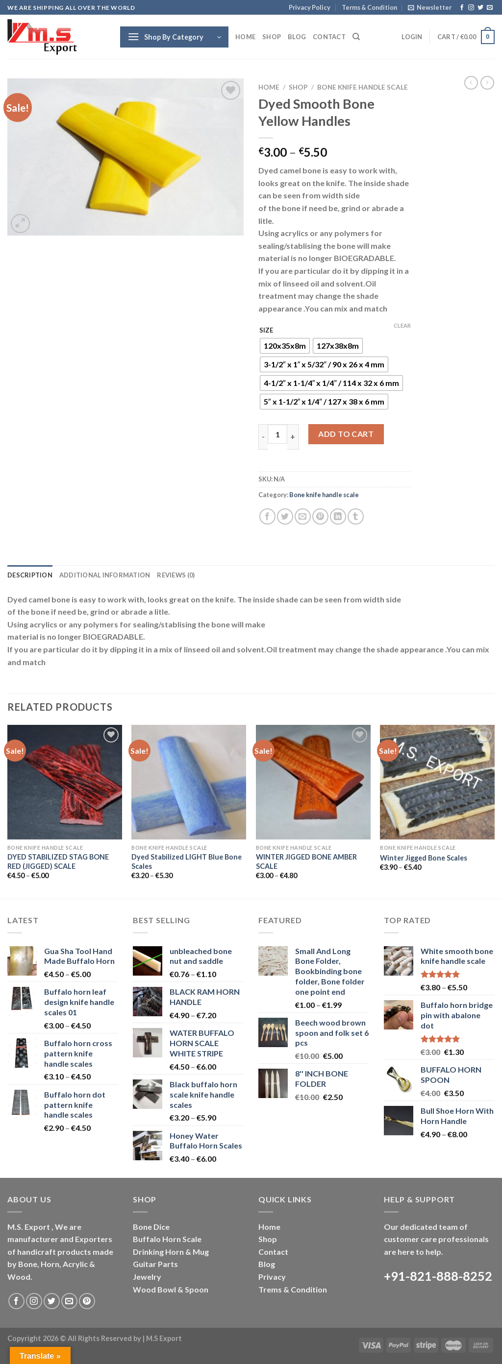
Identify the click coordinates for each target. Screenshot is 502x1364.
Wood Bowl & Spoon (170, 1289)
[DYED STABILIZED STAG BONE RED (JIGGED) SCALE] (64, 782)
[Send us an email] (490, 7)
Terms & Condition (369, 7)
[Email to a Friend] (303, 516)
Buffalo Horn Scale (167, 1239)
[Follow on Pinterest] (87, 1301)
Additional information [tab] (105, 575)
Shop (271, 37)
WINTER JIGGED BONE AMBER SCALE (306, 861)
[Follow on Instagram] (471, 7)
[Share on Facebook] (267, 516)
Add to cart (346, 433)
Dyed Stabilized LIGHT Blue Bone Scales (186, 861)
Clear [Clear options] (402, 325)
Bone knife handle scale (362, 87)
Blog (297, 37)
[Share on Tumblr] (356, 516)
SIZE (266, 330)
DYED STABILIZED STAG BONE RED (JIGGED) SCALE (58, 861)
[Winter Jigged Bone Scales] (437, 782)
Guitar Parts (155, 1263)
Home (245, 37)
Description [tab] (29, 575)
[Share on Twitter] (285, 516)
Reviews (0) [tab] (176, 575)
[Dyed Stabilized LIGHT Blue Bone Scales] (188, 782)
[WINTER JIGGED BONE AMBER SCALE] (313, 782)
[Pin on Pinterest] (320, 516)
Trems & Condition (292, 1289)
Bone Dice (151, 1226)
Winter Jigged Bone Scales (423, 858)
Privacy (272, 1276)
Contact (329, 37)
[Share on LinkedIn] (338, 516)
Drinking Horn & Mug (171, 1251)
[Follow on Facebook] (462, 7)
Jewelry (147, 1276)
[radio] (284, 345)
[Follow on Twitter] (480, 7)
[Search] (356, 36)
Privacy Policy (309, 7)
